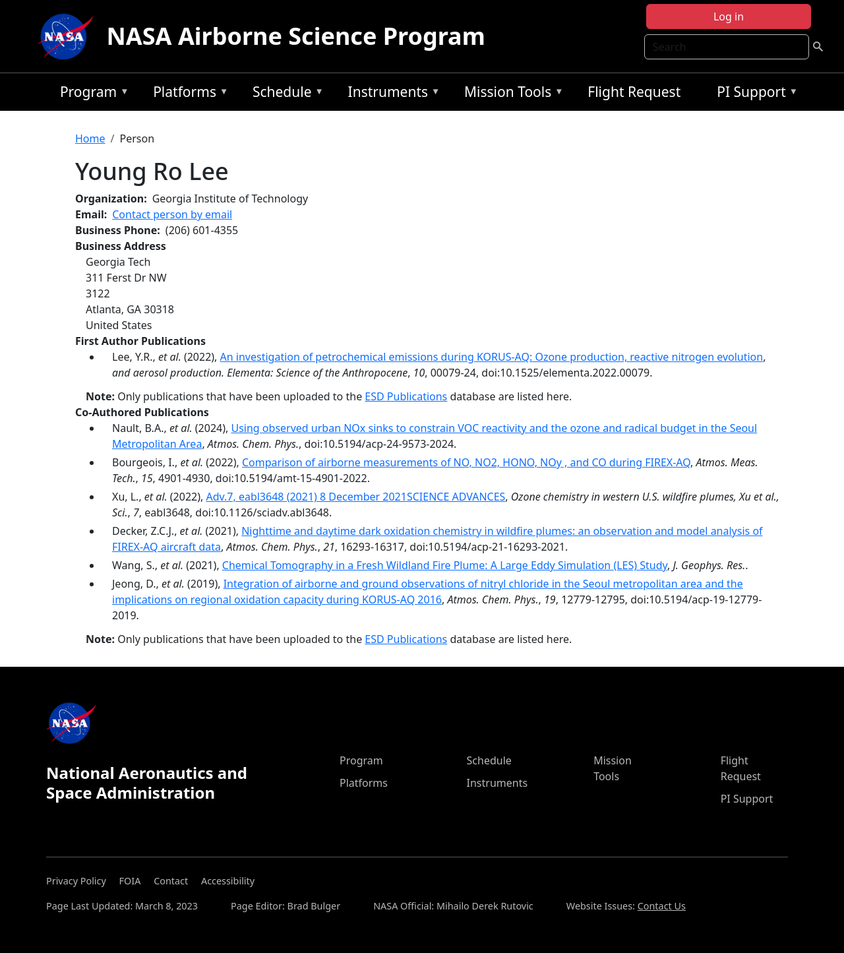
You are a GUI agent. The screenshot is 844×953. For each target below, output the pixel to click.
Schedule (285, 94)
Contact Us (662, 906)
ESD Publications (406, 396)
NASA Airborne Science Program (296, 36)
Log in (728, 16)
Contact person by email (172, 214)
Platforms (187, 94)
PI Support (754, 94)
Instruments (391, 94)
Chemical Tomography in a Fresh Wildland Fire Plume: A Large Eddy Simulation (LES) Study (444, 565)
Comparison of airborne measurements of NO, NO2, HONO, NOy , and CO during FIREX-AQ (466, 462)
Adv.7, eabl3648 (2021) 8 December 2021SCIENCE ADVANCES (355, 496)
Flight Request (634, 91)
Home (90, 138)
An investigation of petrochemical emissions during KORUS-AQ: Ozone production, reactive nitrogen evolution (492, 357)
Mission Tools (511, 94)
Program (91, 94)
